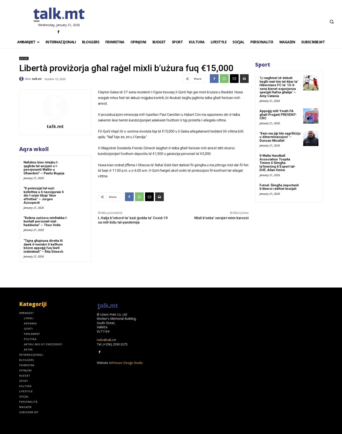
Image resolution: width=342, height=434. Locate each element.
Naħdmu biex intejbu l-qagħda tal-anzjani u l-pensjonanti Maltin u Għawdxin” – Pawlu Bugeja (44, 167)
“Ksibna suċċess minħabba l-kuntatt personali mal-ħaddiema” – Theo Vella (46, 221)
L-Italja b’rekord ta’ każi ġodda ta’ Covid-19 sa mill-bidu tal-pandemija (133, 220)
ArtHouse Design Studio (126, 363)
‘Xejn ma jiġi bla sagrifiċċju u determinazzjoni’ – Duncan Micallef (280, 137)
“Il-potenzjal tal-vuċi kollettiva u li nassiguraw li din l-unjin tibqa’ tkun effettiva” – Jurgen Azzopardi (44, 195)
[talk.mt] (59, 15)
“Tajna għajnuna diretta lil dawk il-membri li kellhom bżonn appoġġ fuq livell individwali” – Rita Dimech (43, 246)
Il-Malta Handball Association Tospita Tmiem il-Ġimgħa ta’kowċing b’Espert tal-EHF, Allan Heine (278, 163)
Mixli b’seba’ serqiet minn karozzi (221, 218)
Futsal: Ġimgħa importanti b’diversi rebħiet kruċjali (279, 187)
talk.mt (37, 79)
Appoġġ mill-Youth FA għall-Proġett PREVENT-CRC (278, 114)
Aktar (24, 58)
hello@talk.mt (106, 340)
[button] (331, 21)
